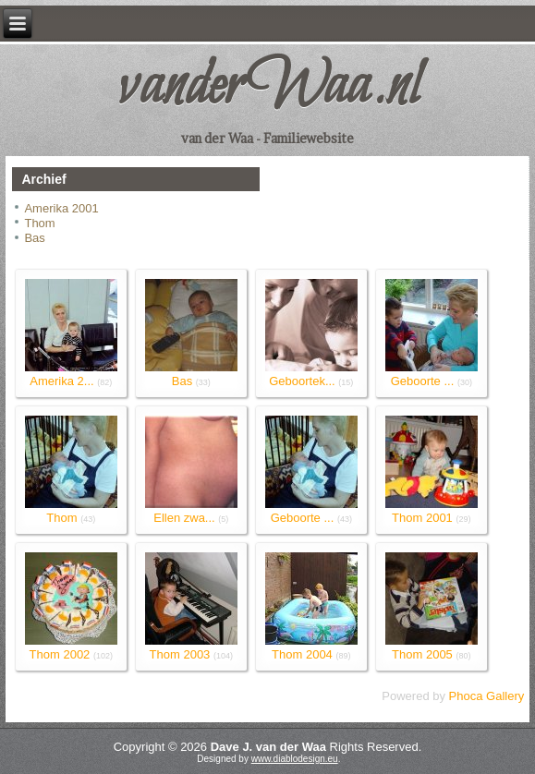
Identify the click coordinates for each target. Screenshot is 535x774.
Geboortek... (302, 381)
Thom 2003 (180, 654)
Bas (34, 238)
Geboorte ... (423, 381)
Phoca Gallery (487, 696)
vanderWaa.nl (268, 87)
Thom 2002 (60, 654)
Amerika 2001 (61, 208)
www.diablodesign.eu (294, 759)
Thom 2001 (422, 518)
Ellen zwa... (183, 518)
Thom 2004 (302, 654)
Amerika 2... (61, 381)
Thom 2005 (422, 654)
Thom (39, 223)
